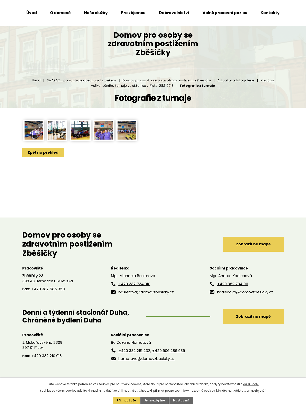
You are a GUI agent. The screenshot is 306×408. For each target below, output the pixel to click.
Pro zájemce (133, 13)
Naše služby (96, 13)
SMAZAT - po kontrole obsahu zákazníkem (81, 88)
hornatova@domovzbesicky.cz (146, 366)
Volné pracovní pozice (225, 13)
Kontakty (270, 13)
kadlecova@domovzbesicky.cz (245, 299)
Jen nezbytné (154, 400)
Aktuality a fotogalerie (235, 88)
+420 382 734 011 (232, 291)
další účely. (251, 384)
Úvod (36, 88)
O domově (60, 13)
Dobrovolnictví (174, 13)
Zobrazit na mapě (252, 251)
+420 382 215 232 (134, 358)
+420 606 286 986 (168, 358)
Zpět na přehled (43, 159)
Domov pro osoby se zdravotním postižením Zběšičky (166, 88)
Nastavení (182, 400)
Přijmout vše (126, 400)
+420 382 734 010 (134, 291)
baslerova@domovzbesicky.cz (146, 299)
